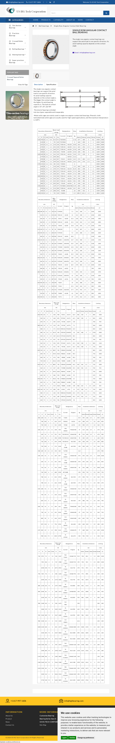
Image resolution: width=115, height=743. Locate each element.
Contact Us (10, 725)
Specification (51, 84)
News (8, 722)
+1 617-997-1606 (33, 2)
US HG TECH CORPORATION (51, 722)
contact (90, 20)
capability (58, 20)
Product (9, 719)
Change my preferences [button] (86, 738)
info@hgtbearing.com (15, 2)
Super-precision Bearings (17, 61)
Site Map (43, 725)
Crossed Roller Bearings (17, 42)
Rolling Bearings (17, 49)
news (80, 20)
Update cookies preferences (10, 742)
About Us (9, 716)
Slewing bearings (17, 55)
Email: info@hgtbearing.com (84, 52)
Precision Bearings (17, 34)
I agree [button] (64, 738)
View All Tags (23, 84)
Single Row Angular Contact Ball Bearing (70, 26)
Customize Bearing (47, 716)
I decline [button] (72, 738)
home (35, 20)
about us (70, 20)
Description (38, 84)
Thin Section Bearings (17, 27)
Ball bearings (44, 26)
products (45, 20)
